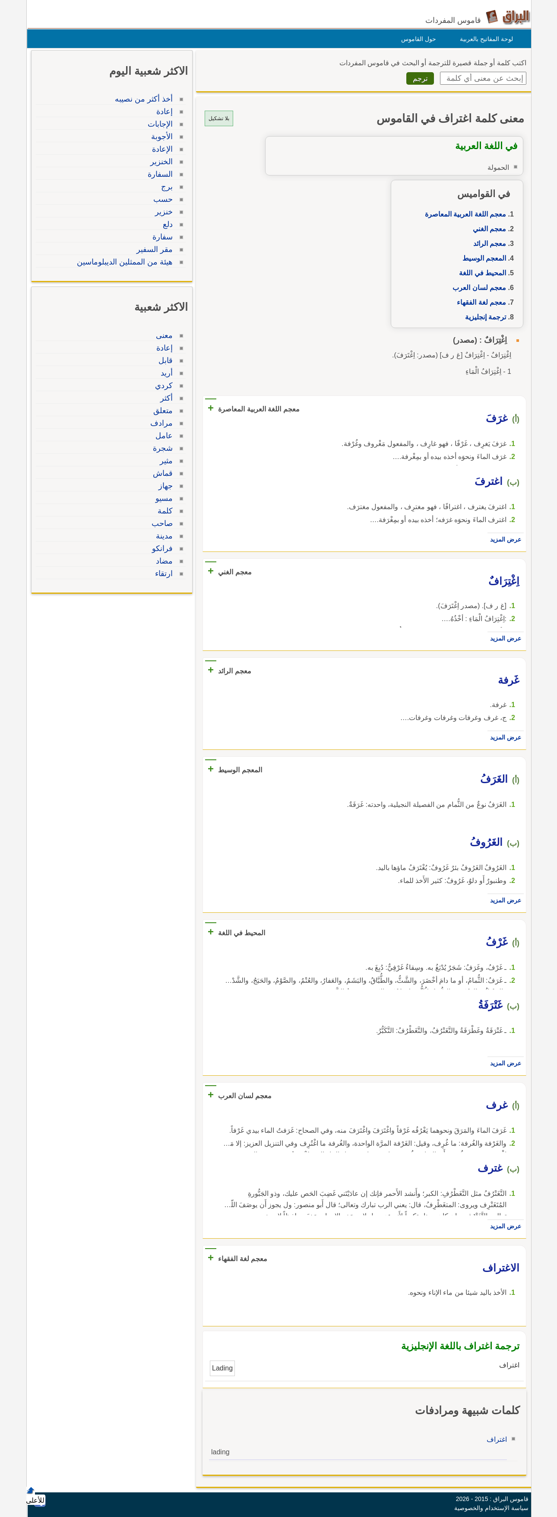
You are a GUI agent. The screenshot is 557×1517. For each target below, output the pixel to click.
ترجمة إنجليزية (483, 317)
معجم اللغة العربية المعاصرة (463, 214)
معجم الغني (487, 229)
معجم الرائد (487, 243)
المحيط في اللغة (480, 273)
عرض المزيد (503, 539)
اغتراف (494, 1439)
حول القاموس (416, 38)
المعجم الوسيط (482, 258)
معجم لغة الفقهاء (479, 302)
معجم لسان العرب (477, 287)
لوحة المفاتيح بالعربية (484, 38)
